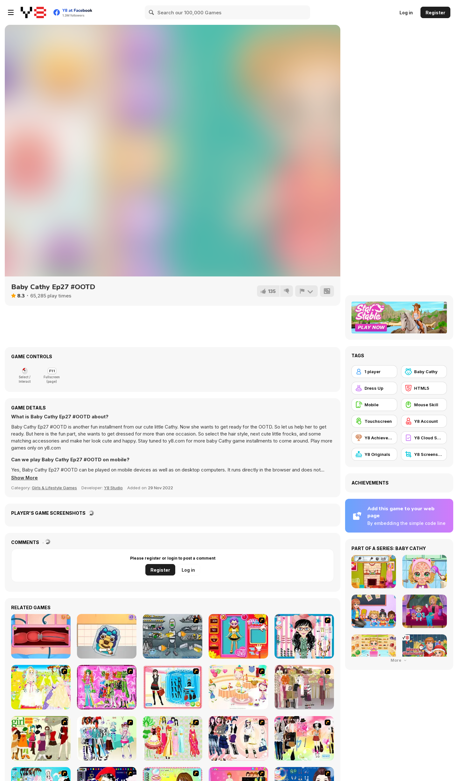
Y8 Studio (113, 487)
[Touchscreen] (374, 421)
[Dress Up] (374, 388)
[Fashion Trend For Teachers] (304, 687)
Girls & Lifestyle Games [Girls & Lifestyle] (54, 487)
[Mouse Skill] (424, 404)
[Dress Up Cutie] (304, 636)
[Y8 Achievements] (374, 437)
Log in (406, 12)
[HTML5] (424, 388)
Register (435, 12)
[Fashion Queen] (172, 687)
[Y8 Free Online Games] (33, 12)
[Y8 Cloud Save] (424, 437)
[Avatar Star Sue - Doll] (238, 636)
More (399, 660)
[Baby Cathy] (424, 371)
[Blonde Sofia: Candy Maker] (106, 636)
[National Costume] (172, 738)
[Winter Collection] (106, 738)
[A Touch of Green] (106, 687)
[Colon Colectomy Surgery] (41, 636)
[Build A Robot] (172, 636)
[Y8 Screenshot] (424, 454)
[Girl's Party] (238, 687)
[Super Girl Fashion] (41, 738)
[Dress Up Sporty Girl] (238, 738)
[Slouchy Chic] (304, 738)
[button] (24, 477)
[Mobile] (374, 404)
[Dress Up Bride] (41, 687)
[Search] (152, 12)
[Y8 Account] (424, 421)
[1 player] (374, 371)
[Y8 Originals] (374, 454)
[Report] (306, 291)
